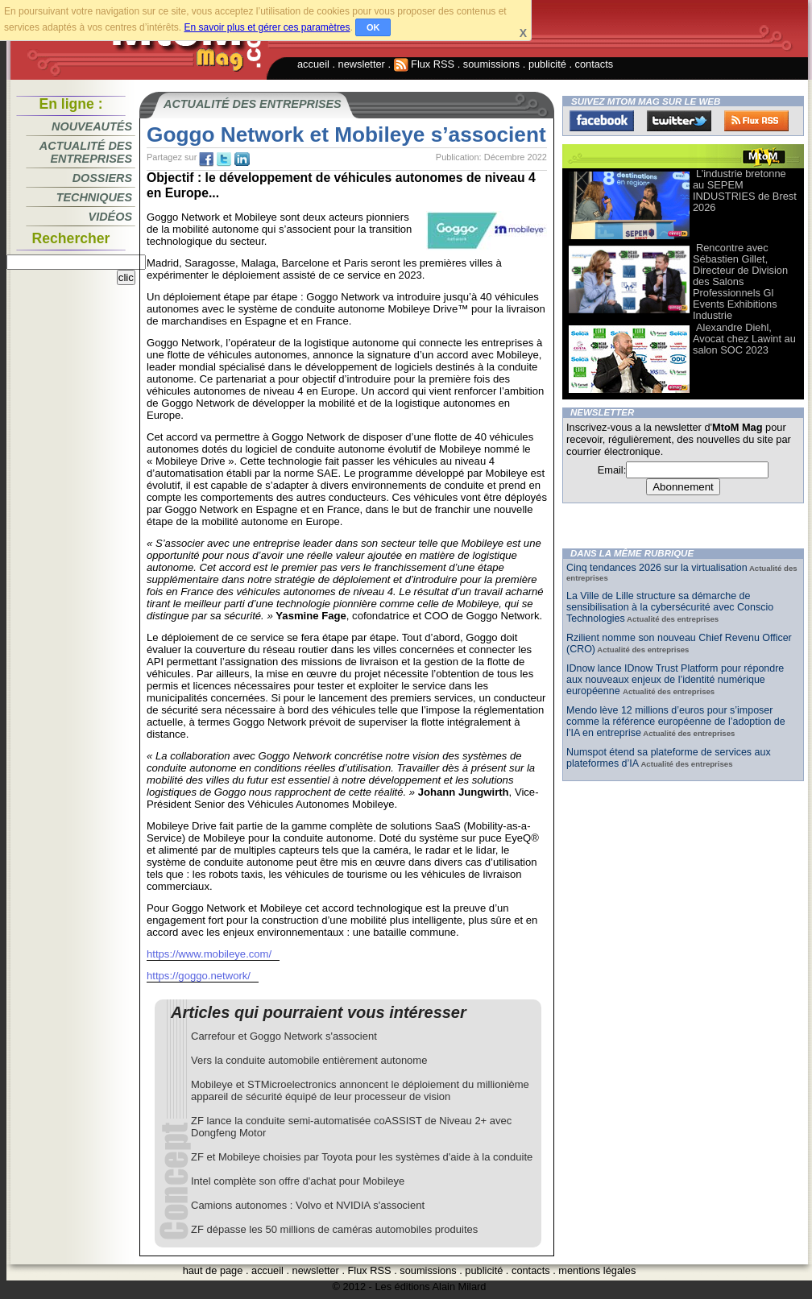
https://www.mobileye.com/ (209, 954)
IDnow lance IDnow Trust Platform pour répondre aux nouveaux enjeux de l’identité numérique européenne (675, 680)
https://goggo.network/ (199, 976)
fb (206, 159)
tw (224, 159)
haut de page (213, 1270)
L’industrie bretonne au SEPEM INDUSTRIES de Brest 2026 (745, 190)
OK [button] (373, 27)
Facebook (602, 120)
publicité (547, 64)
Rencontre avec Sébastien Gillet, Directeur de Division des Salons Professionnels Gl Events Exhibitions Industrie (740, 281)
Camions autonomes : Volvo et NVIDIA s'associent (308, 1205)
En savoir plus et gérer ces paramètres (267, 27)
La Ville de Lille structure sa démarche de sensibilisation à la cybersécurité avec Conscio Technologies (669, 607)
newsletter (361, 64)
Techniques (94, 197)
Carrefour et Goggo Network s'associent (284, 1036)
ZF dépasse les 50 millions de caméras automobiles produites (334, 1229)
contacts (594, 64)
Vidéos (110, 216)
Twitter (679, 120)
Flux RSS (424, 64)
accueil (313, 64)
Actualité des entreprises (85, 152)
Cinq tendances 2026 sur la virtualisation (657, 567)
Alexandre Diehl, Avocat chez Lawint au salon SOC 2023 (744, 338)
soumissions (491, 64)
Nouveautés (92, 126)
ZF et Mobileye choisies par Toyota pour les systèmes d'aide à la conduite (361, 1157)
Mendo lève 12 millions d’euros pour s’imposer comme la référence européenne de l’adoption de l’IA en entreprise (675, 721)
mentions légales (597, 1270)
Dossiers (102, 178)
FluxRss (756, 120)
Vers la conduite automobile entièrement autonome (309, 1060)
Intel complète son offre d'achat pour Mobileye (297, 1181)
